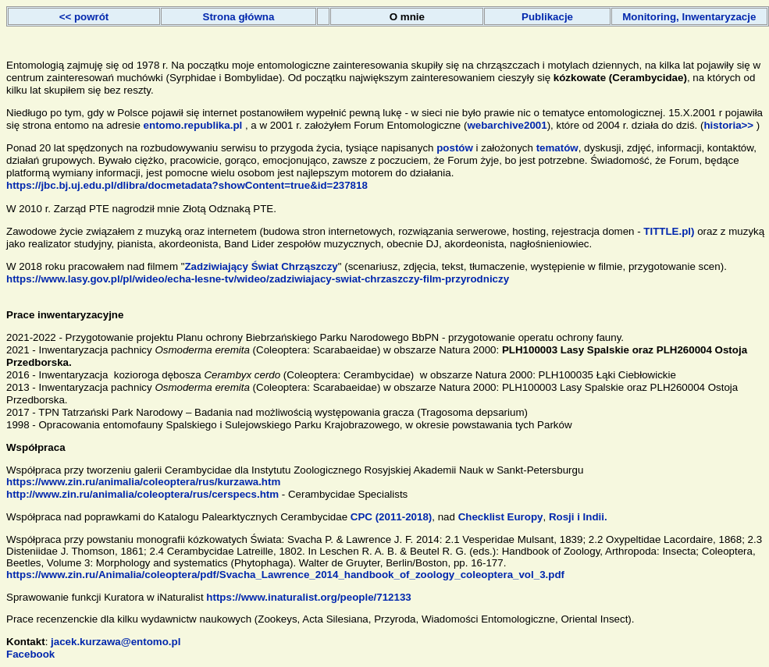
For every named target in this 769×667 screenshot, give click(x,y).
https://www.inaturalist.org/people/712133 (308, 597)
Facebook (30, 654)
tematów (557, 148)
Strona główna (239, 17)
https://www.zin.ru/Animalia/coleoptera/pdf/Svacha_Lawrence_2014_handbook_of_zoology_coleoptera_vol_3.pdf (285, 574)
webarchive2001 (506, 125)
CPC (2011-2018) (389, 517)
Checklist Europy (500, 517)
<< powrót (84, 17)
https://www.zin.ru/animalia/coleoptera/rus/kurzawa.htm (143, 482)
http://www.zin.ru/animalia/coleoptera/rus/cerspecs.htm (142, 494)
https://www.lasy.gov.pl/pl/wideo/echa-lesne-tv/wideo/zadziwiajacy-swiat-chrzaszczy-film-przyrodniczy (257, 279)
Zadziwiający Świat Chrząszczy (260, 266)
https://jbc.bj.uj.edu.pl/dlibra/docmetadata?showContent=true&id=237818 (187, 185)
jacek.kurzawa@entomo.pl (115, 641)
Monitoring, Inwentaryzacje (689, 17)
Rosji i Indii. (578, 517)
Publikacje (547, 17)
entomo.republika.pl (193, 125)
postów (454, 148)
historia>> (728, 125)
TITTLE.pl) (670, 231)
